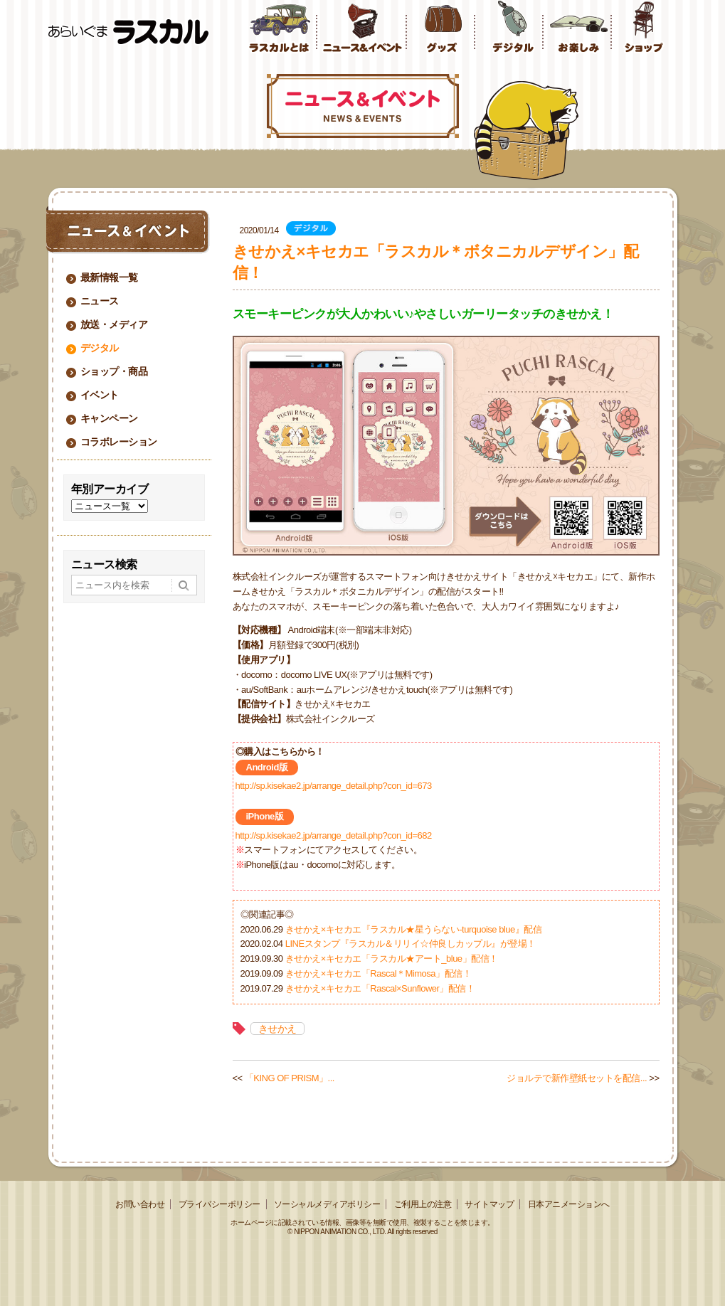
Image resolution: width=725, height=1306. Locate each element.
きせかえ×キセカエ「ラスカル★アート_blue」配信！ (391, 958)
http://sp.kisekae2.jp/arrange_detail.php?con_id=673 (334, 785)
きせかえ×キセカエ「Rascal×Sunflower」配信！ (380, 988)
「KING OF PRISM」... (289, 1078)
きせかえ (277, 1028)
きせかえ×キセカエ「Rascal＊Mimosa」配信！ (378, 973)
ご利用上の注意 (423, 1204)
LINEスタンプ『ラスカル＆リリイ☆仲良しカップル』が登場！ (410, 943)
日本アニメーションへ (569, 1204)
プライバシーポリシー (219, 1204)
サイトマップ (489, 1204)
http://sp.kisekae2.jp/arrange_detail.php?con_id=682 (334, 835)
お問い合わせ (139, 1204)
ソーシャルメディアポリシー (327, 1204)
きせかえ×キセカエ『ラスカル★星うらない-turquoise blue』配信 (413, 929)
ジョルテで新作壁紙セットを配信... (577, 1078)
